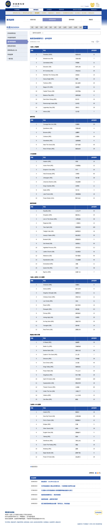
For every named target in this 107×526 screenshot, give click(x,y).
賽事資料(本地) (16, 13)
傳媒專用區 (20, 522)
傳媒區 (91, 19)
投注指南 (84, 13)
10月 (75, 27)
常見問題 (7, 522)
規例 (31, 522)
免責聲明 (52, 522)
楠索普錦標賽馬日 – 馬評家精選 (50, 495)
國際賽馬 (58, 13)
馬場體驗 (16, 9)
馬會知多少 (94, 9)
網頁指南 (26, 522)
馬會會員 (61, 9)
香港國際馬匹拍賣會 (68, 13)
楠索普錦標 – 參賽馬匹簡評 (49, 499)
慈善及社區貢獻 (77, 9)
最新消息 (33, 19)
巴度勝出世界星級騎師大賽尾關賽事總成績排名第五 (57, 490)
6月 (37, 27)
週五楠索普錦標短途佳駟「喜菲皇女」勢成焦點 (55, 503)
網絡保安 (58, 522)
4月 (46, 27)
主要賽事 (43, 13)
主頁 (82, 6)
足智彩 (97, 4)
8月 (85, 27)
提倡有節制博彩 (38, 522)
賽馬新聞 (37, 13)
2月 (55, 27)
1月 (60, 27)
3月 (51, 27)
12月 (64, 27)
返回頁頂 (34, 466)
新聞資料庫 (52, 19)
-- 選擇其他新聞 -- (37, 33)
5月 (41, 27)
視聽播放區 (51, 13)
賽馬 (97, 3)
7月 (32, 27)
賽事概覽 (71, 19)
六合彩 (97, 6)
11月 (70, 27)
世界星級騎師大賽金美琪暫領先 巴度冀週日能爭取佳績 (58, 486)
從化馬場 (77, 13)
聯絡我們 (13, 522)
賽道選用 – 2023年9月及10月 (50, 481)
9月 (81, 27)
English (87, 6)
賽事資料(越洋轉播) (27, 13)
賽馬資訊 (35, 9)
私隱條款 (46, 522)
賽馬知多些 (91, 13)
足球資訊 (49, 9)
